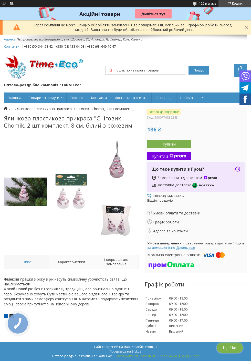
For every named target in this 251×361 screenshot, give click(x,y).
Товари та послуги (44, 97)
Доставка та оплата (131, 97)
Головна (14, 97)
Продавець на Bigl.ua (125, 351)
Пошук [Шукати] (199, 70)
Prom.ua (151, 347)
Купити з (169, 156)
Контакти (99, 97)
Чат (230, 347)
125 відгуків (207, 3)
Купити (169, 144)
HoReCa (186, 97)
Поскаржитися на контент (135, 356)
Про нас (76, 97)
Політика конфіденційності (179, 356)
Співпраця (163, 97)
